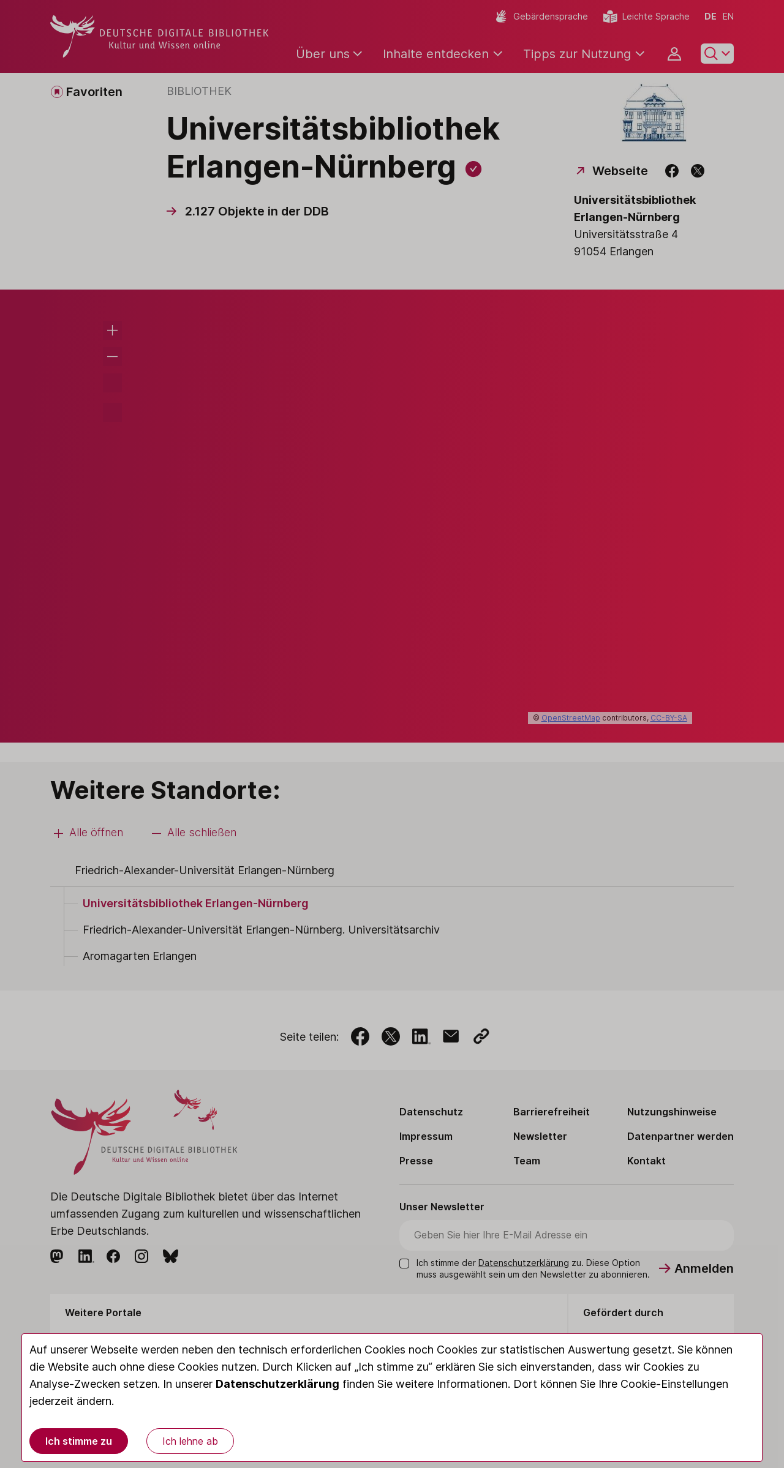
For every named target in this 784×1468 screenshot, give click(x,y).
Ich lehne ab (190, 1441)
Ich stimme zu (78, 1441)
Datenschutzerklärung (277, 1383)
